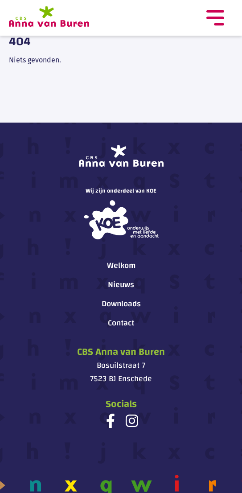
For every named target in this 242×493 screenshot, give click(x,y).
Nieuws (121, 284)
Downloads (121, 303)
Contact (121, 323)
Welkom (121, 265)
